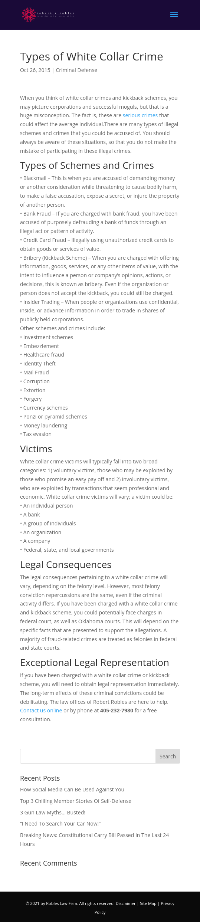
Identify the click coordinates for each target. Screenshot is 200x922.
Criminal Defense (76, 69)
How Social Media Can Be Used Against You (72, 789)
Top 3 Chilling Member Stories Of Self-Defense (75, 800)
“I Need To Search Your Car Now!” (60, 823)
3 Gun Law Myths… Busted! (52, 812)
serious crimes (140, 115)
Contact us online (41, 710)
